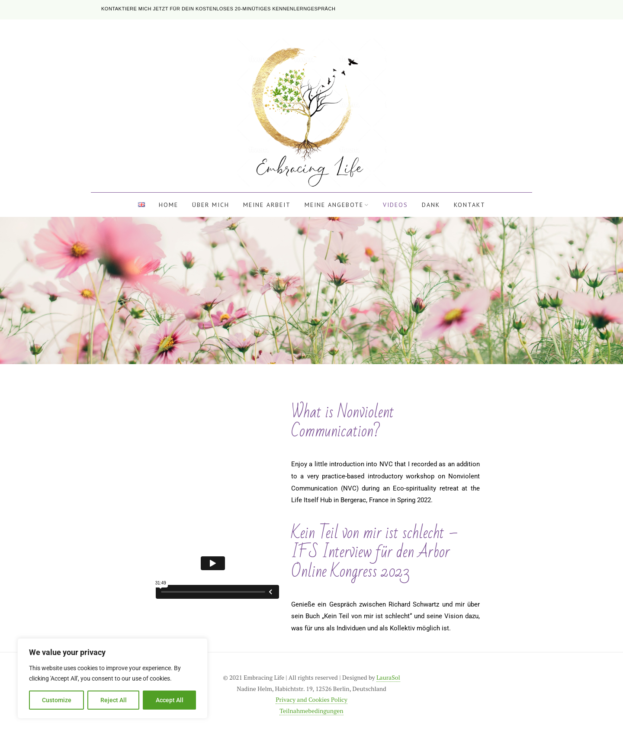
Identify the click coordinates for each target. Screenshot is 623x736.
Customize (56, 700)
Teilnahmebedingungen (311, 711)
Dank (431, 205)
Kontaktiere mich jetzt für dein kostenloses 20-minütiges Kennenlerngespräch (218, 8)
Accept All (169, 700)
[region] (112, 678)
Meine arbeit (267, 205)
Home (168, 205)
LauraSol (388, 677)
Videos (395, 205)
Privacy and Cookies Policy (311, 699)
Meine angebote (334, 205)
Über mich (210, 205)
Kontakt (469, 205)
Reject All (113, 700)
